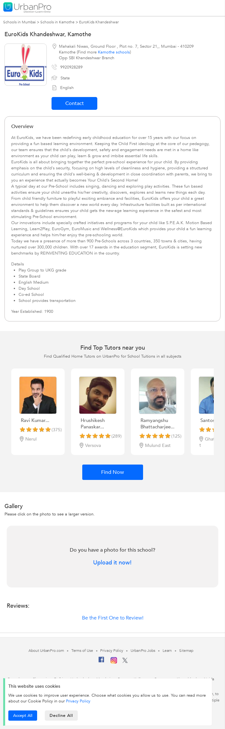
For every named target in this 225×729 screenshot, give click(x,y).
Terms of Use (82, 650)
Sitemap (186, 650)
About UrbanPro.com (46, 650)
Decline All (61, 715)
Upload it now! (112, 562)
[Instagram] (113, 662)
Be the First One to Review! (112, 617)
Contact (74, 103)
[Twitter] (125, 661)
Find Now (112, 472)
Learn (167, 650)
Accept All (22, 715)
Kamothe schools (114, 52)
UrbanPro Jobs (143, 650)
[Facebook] (101, 662)
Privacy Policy (78, 701)
